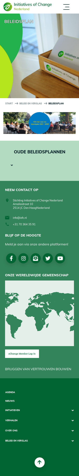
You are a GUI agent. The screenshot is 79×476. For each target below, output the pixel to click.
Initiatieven (12, 410)
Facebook (11, 258)
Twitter (48, 258)
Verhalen (11, 420)
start (9, 103)
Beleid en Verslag (30, 103)
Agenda (10, 392)
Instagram (23, 258)
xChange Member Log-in (22, 353)
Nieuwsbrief (36, 258)
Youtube (60, 258)
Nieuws (10, 401)
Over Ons (11, 430)
